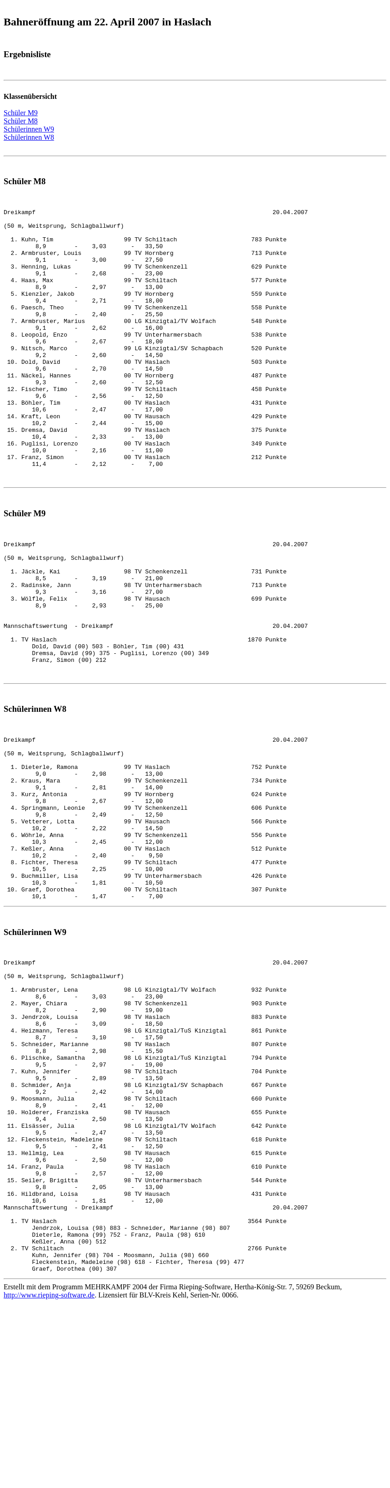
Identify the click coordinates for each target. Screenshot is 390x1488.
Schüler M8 (21, 121)
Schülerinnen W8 (29, 137)
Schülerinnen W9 (29, 129)
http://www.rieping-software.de (49, 1472)
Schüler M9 (21, 113)
